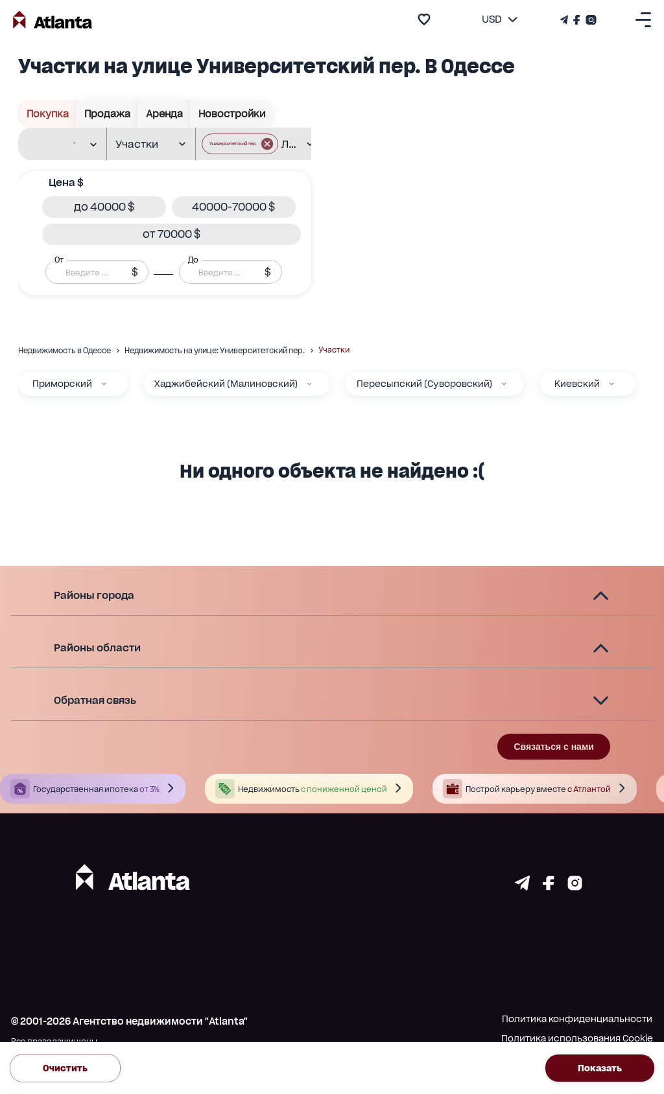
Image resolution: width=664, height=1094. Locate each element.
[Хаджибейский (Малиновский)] (309, 384)
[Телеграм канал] (565, 20)
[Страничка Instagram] (590, 19)
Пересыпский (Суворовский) (424, 383)
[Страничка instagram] (574, 886)
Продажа (107, 114)
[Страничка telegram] (522, 886)
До (193, 259)
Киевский (577, 383)
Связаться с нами (553, 746)
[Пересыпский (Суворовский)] (504, 384)
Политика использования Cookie (577, 1038)
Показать (599, 1067)
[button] (104, 207)
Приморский (62, 383)
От (59, 259)
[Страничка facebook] (548, 886)
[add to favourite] (424, 19)
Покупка (47, 114)
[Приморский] (104, 384)
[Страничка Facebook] (577, 19)
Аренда (164, 114)
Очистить (65, 1067)
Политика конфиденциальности (577, 1019)
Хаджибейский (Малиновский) (226, 383)
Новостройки (231, 114)
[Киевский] (611, 384)
